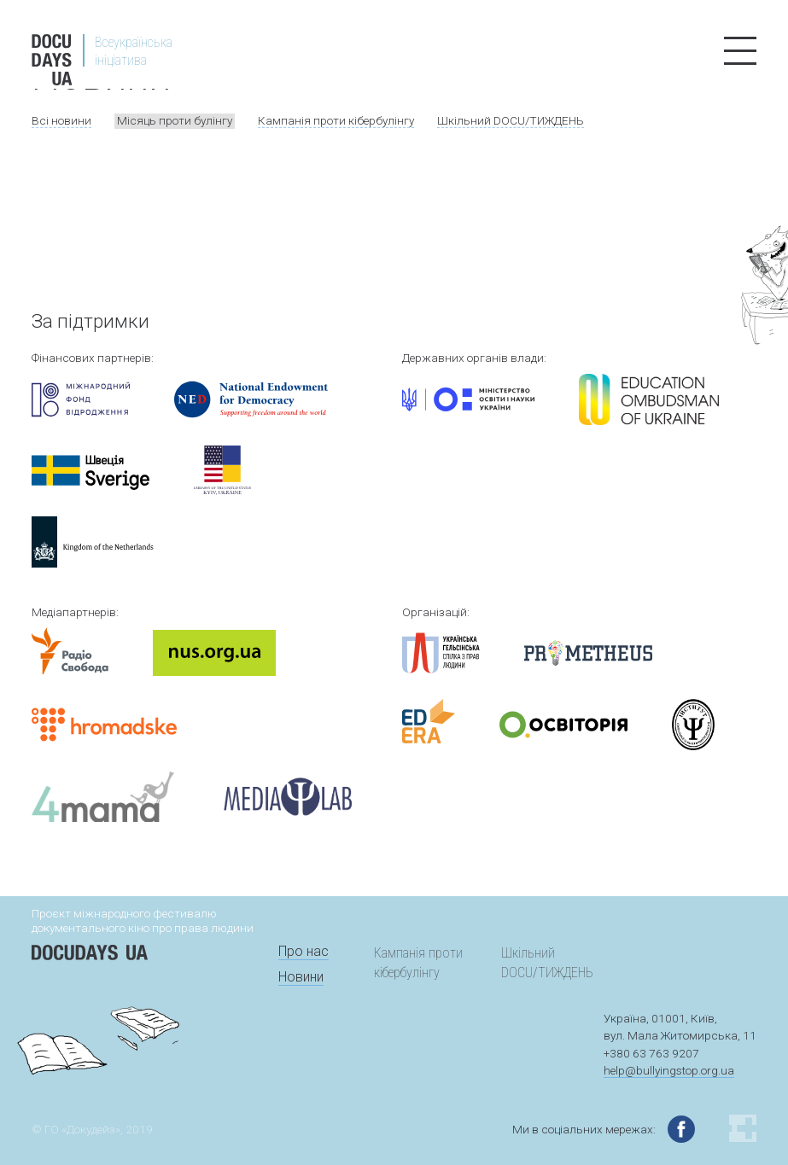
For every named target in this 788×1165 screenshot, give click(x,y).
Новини (301, 977)
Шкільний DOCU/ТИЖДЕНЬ (510, 120)
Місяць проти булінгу (174, 120)
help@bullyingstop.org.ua (669, 1070)
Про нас (303, 951)
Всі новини (61, 120)
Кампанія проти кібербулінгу (336, 120)
